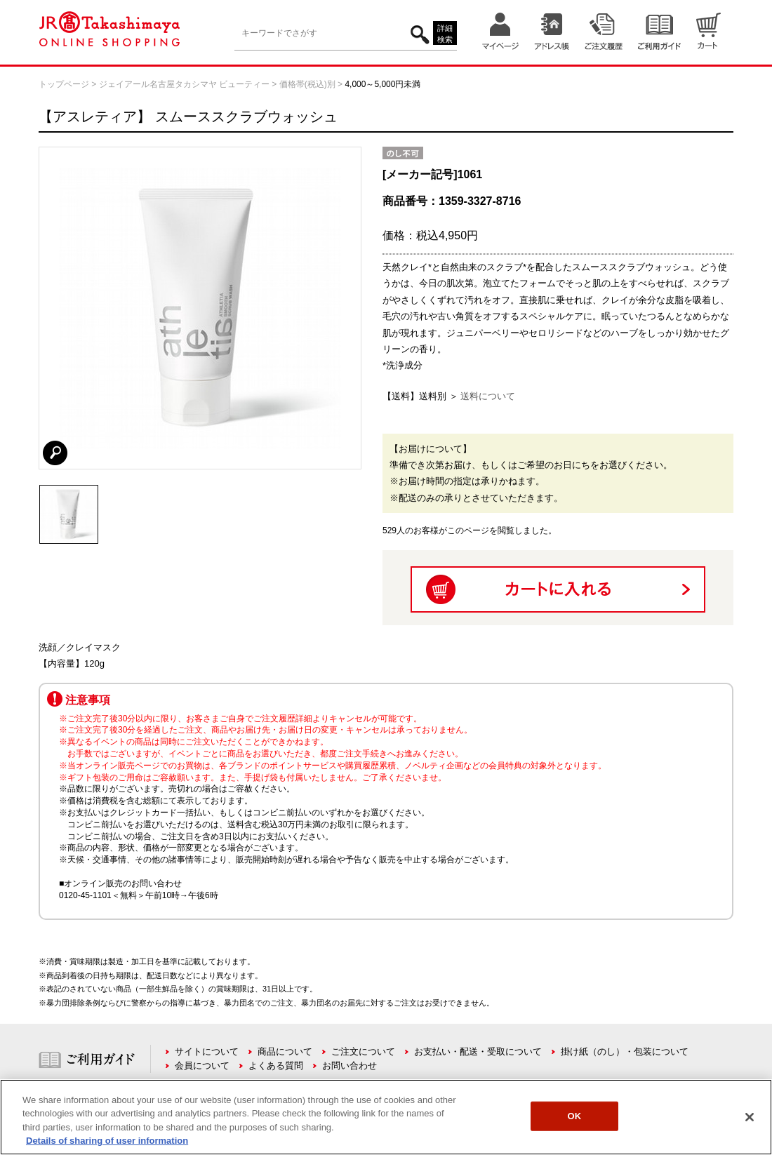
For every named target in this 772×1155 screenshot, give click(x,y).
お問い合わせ (349, 1065)
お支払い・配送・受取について (478, 1051)
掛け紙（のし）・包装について (624, 1051)
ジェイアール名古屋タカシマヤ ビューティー (184, 84)
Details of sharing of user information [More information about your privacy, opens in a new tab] (107, 1140)
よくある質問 (275, 1065)
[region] (386, 1117)
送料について (487, 396)
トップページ (64, 84)
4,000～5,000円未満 (382, 84)
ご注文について (363, 1051)
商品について (285, 1051)
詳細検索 (445, 34)
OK (575, 1116)
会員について (202, 1065)
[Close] (749, 1117)
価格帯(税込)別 (307, 84)
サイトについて (207, 1051)
